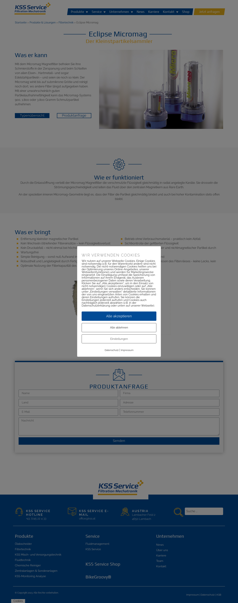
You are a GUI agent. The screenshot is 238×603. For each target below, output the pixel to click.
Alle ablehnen (119, 327)
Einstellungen (119, 339)
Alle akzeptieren (119, 316)
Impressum (127, 350)
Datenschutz (112, 350)
